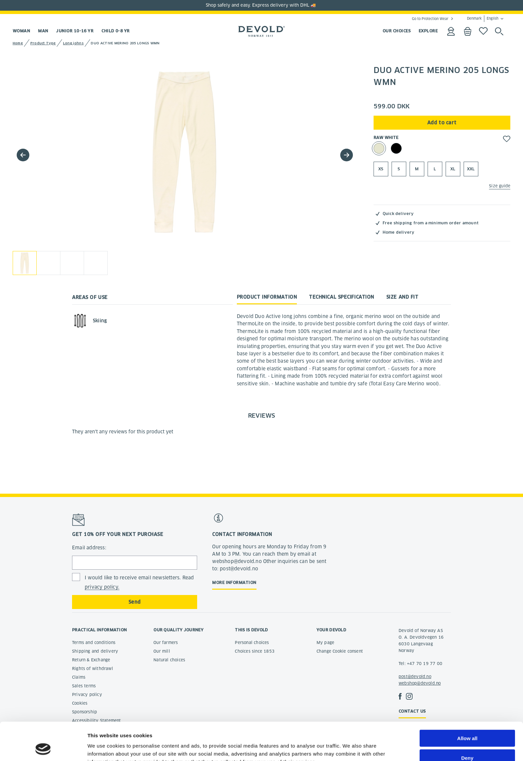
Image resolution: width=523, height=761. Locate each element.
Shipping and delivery (95, 651)
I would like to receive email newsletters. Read (139, 582)
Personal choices (252, 642)
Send (134, 602)
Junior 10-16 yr (74, 31)
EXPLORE (428, 31)
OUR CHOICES (397, 31)
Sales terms (84, 685)
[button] (346, 155)
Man (43, 31)
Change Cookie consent (340, 651)
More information (234, 582)
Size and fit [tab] (402, 297)
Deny (467, 722)
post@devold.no (415, 676)
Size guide (499, 185)
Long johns (73, 43)
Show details (350, 748)
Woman (21, 31)
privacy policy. (102, 587)
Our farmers (165, 642)
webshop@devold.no (420, 683)
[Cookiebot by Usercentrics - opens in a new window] (43, 748)
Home (18, 43)
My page (325, 642)
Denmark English (482, 18)
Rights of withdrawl (92, 668)
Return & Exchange (91, 659)
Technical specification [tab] (341, 297)
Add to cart (442, 122)
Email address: (89, 547)
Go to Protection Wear (430, 18)
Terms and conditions (93, 642)
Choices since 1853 (255, 651)
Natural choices (169, 659)
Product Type (43, 43)
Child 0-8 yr (115, 31)
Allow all (467, 702)
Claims (78, 677)
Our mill (161, 651)
